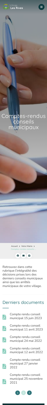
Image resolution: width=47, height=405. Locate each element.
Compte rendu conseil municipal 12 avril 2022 (26, 350)
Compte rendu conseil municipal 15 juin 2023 (26, 316)
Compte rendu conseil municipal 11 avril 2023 (26, 327)
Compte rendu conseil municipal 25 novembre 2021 (26, 379)
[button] (17, 255)
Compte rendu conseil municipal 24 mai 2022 (26, 339)
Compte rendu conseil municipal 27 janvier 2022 (25, 363)
